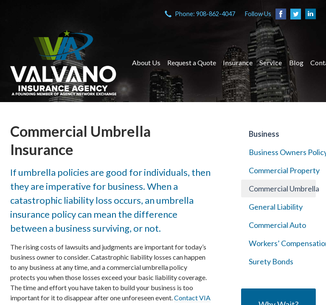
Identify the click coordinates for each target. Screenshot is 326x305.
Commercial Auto (277, 225)
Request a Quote (191, 62)
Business (264, 134)
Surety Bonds (271, 261)
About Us (146, 62)
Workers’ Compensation (282, 243)
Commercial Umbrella (282, 188)
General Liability (276, 206)
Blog (296, 62)
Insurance (238, 62)
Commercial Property (282, 170)
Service (270, 62)
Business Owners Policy (282, 152)
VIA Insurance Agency (63, 62)
